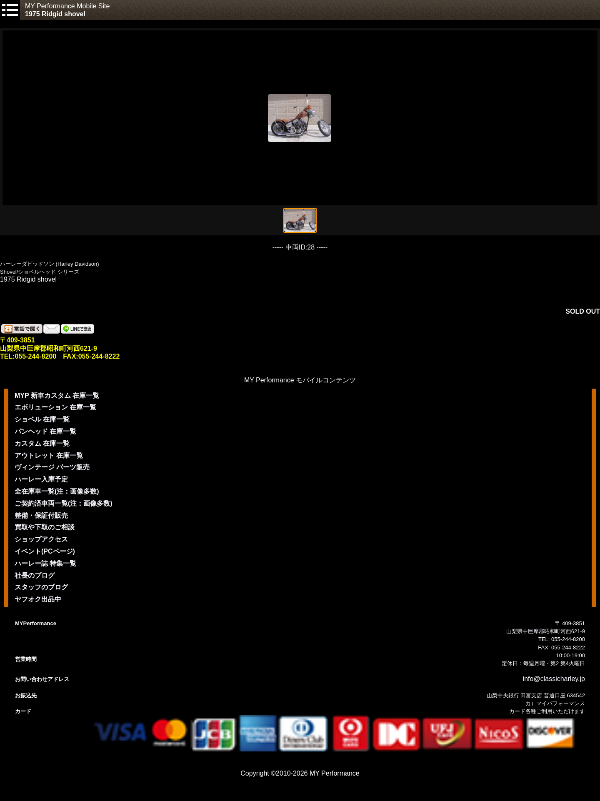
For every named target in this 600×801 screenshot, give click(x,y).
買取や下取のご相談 (45, 527)
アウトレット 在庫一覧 (49, 455)
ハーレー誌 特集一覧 (45, 563)
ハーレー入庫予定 (41, 479)
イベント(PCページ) (45, 551)
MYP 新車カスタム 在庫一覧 (57, 395)
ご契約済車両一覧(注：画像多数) (63, 503)
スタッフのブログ (41, 587)
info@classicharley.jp (554, 678)
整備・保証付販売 (41, 515)
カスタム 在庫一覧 (42, 443)
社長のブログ (35, 575)
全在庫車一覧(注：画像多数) (57, 491)
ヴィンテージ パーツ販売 (52, 467)
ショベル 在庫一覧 (42, 419)
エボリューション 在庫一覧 (55, 407)
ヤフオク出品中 (38, 599)
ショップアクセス (41, 539)
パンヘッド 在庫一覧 (45, 431)
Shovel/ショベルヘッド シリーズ (39, 272)
